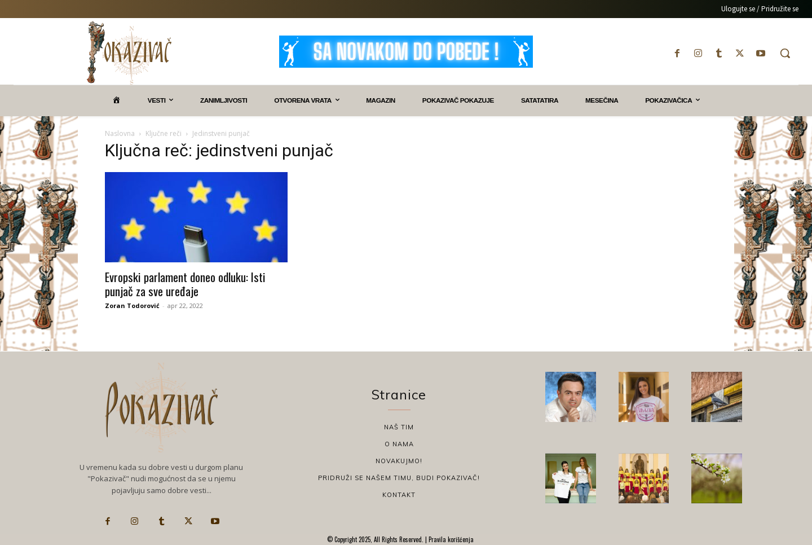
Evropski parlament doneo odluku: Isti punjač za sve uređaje (185, 284)
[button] (784, 53)
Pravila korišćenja (450, 539)
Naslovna (120, 133)
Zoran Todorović (132, 305)
